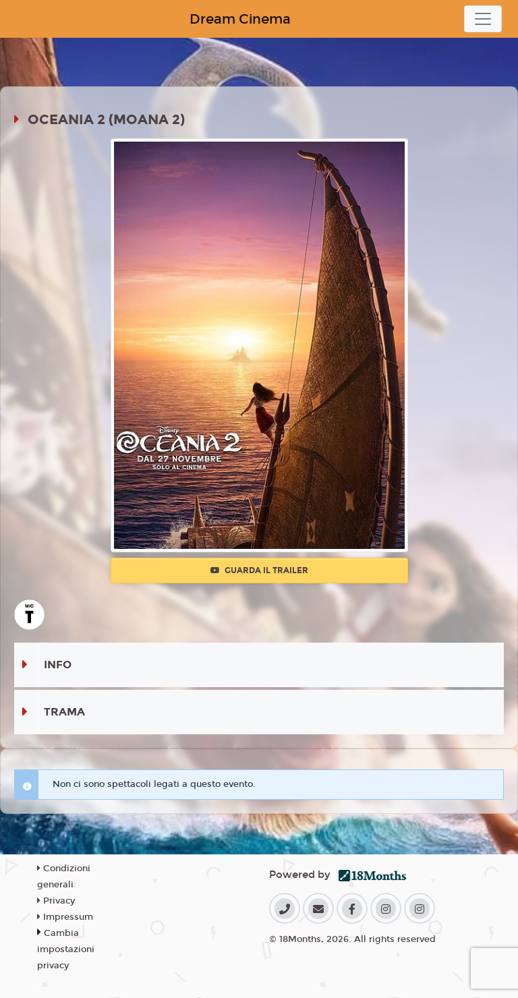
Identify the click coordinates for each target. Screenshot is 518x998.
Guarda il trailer (259, 570)
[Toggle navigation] (483, 18)
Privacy (56, 901)
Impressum (65, 917)
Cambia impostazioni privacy (65, 949)
